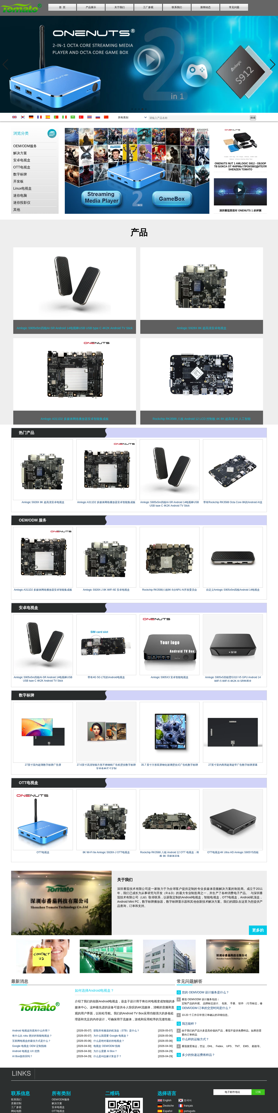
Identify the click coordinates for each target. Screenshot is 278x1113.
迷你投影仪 (21, 202)
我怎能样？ (189, 1025)
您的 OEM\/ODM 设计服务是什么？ (205, 993)
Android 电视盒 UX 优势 (26, 1051)
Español (167, 1111)
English (167, 1100)
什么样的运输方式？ (195, 1040)
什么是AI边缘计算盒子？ (107, 1056)
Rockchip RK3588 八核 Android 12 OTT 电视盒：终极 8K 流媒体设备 (169, 854)
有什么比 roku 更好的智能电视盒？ (32, 1035)
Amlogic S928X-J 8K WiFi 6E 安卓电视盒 (106, 589)
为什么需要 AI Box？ (105, 1051)
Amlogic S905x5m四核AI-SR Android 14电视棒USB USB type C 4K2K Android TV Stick (169, 504)
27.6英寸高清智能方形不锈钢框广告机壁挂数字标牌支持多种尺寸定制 (106, 766)
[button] (132, 109)
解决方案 (20, 153)
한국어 (188, 1100)
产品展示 (91, 7)
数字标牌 (20, 174)
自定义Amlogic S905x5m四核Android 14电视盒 (233, 589)
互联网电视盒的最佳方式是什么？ (31, 1040)
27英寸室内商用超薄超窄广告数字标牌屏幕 (232, 764)
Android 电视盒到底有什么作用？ (31, 1030)
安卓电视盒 (21, 160)
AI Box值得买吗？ (22, 1056)
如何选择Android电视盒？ (94, 990)
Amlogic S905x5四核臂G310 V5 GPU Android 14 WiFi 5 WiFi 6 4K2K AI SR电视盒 (233, 679)
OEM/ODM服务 (25, 146)
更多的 (258, 930)
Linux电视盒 (22, 188)
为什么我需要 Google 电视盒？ (111, 1035)
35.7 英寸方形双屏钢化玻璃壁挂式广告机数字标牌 (169, 764)
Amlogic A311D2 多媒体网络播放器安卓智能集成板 (106, 502)
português (189, 1111)
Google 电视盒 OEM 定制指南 (29, 1046)
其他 (16, 209)
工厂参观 (148, 7)
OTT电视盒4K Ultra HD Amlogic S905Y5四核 (232, 852)
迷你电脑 (20, 195)
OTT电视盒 (21, 167)
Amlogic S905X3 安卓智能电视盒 (169, 677)
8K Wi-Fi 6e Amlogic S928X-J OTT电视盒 (106, 852)
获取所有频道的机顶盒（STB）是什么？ (116, 1030)
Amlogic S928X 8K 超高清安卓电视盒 (43, 502)
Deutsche (168, 1105)
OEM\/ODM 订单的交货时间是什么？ (206, 1009)
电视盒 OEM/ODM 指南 (106, 1046)
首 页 (62, 7)
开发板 (18, 181)
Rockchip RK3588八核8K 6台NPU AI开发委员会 (169, 589)
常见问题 (234, 7)
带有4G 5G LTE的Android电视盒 (106, 677)
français (188, 1105)
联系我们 (177, 7)
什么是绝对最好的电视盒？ (108, 1040)
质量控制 (16, 1103)
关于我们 (119, 7)
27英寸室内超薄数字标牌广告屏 (43, 764)
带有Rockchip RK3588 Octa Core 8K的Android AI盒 (232, 502)
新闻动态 (205, 7)
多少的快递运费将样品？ (198, 1056)
